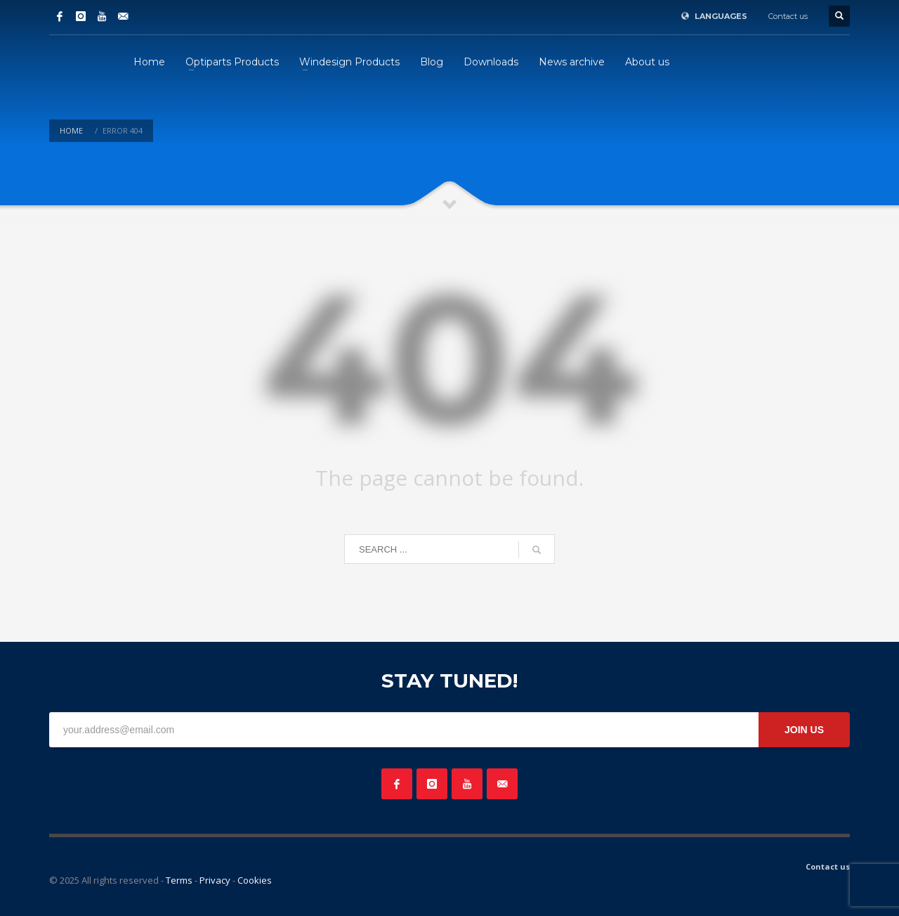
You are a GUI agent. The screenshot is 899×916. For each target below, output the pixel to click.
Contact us (788, 16)
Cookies (254, 880)
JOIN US (804, 729)
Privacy (214, 880)
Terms (179, 880)
